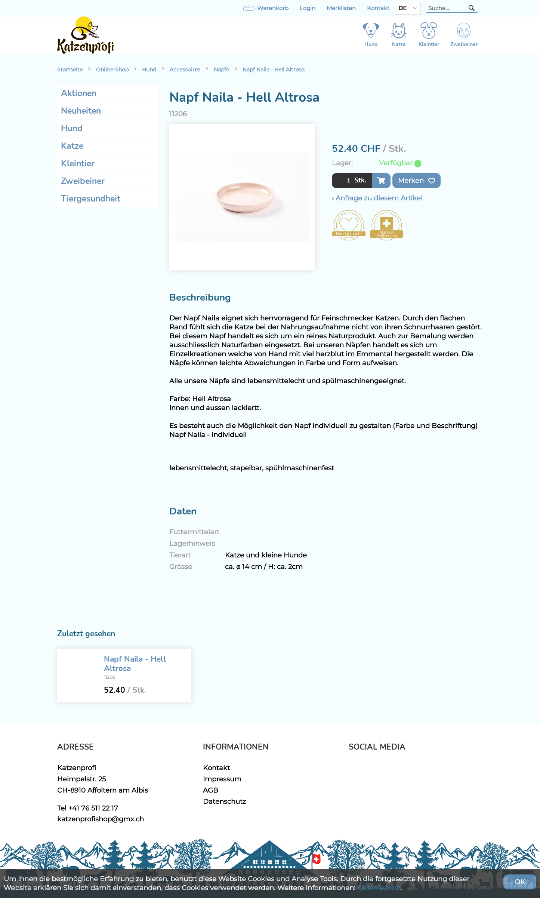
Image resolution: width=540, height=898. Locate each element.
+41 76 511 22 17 (93, 808)
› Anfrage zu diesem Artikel (377, 198)
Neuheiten (81, 111)
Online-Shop (112, 69)
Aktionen (78, 93)
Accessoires (185, 69)
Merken (416, 180)
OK (520, 882)
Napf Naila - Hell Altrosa (274, 69)
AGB (210, 790)
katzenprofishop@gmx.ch (100, 819)
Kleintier (78, 163)
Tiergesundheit (90, 198)
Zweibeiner (83, 181)
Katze (72, 146)
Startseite (70, 69)
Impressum (222, 779)
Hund (149, 69)
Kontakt (378, 8)
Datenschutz (224, 801)
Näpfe (221, 69)
